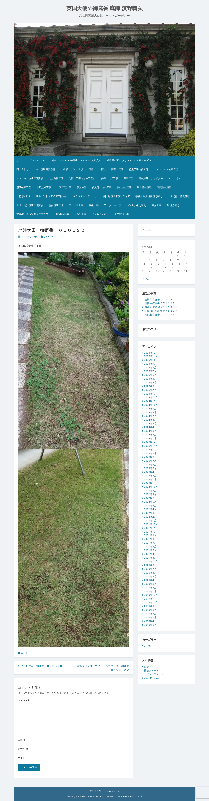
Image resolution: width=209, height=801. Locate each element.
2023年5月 (150, 468)
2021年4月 (150, 554)
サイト (21, 757)
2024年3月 (150, 430)
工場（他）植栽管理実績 (29, 205)
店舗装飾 (81, 187)
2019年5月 (150, 617)
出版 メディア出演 (73, 169)
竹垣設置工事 (44, 187)
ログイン (149, 666)
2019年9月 (150, 606)
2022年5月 (150, 505)
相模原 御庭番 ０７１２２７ (160, 303)
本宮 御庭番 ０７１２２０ (158, 307)
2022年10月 (151, 486)
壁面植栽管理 (56, 205)
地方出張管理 (56, 178)
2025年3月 (150, 386)
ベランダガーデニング (85, 196)
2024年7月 (150, 416)
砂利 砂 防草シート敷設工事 (71, 214)
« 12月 (145, 278)
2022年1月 (150, 520)
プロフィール (36, 160)
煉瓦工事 (156, 205)
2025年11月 (151, 356)
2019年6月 (150, 613)
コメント (24, 700)
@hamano (48, 236)
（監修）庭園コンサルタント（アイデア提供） (41, 196)
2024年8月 (150, 412)
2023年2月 (150, 479)
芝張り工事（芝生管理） (82, 178)
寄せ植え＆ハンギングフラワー (33, 214)
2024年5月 (150, 423)
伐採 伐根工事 (109, 178)
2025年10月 (151, 360)
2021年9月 (150, 535)
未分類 (24, 653)
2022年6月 (150, 501)
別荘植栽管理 (23, 187)
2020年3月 (150, 584)
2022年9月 (150, 490)
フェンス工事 (76, 205)
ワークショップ (112, 205)
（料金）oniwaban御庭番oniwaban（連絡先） (75, 160)
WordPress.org (152, 678)
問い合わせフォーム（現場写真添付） (37, 169)
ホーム (20, 160)
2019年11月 (151, 598)
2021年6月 (150, 546)
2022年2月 (150, 516)
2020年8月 (150, 565)
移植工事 (94, 205)
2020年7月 (150, 569)
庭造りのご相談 (97, 169)
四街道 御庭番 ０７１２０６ (160, 314)
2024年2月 (150, 434)
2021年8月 (150, 539)
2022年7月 (150, 498)
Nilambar (136, 796)
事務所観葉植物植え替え (148, 196)
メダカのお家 (99, 214)
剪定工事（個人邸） (140, 169)
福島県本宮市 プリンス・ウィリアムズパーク (131, 160)
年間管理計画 (64, 187)
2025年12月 (151, 352)
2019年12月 (151, 595)
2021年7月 (150, 542)
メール (23, 748)
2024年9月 (150, 408)
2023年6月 (150, 464)
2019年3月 (150, 624)
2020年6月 (150, 572)
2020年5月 (150, 576)
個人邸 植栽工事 (101, 187)
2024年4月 (150, 427)
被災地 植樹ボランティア (116, 196)
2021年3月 (150, 557)
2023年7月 (150, 460)
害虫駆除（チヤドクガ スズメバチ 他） (160, 178)
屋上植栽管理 (144, 187)
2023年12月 (151, 442)
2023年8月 (150, 457)
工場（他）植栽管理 (179, 196)
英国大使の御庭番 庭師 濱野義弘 (104, 8)
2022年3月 (150, 513)
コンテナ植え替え (136, 205)
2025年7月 (150, 371)
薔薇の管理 (117, 169)
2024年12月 (151, 397)
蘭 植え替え (173, 205)
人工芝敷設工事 (120, 214)
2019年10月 (151, 602)
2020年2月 (150, 587)
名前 (22, 739)
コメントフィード (153, 674)
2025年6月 (150, 375)
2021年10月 (151, 531)
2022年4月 (150, 509)
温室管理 (128, 178)
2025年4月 (150, 382)
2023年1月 (150, 483)
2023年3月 (150, 475)
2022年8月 (150, 494)
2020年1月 (150, 591)
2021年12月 (151, 524)
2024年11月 (151, 401)
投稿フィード (151, 670)
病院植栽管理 (164, 187)
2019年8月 (150, 610)
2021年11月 (151, 528)
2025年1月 (150, 393)
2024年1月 (150, 438)
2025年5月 (150, 378)
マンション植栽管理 (167, 169)
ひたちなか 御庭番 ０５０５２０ (40, 666)
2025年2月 (150, 390)
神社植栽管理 (124, 187)
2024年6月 (150, 419)
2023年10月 (151, 449)
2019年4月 (150, 621)
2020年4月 (150, 580)
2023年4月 (150, 472)
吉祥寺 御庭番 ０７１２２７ (160, 299)
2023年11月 (151, 445)
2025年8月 (150, 367)
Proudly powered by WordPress (85, 796)
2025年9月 (150, 363)
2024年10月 (151, 404)
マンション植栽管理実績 (29, 178)
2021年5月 (150, 550)
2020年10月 (151, 561)
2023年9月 (150, 453)
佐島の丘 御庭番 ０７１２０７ (161, 310)
